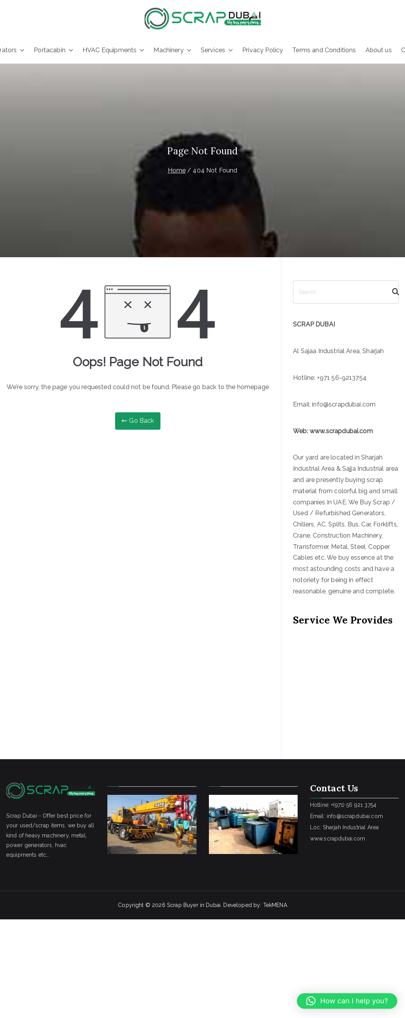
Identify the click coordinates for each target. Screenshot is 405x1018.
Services (217, 50)
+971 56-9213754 (342, 377)
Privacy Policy (262, 50)
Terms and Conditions (324, 50)
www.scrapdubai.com (341, 431)
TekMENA (275, 905)
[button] (20, 50)
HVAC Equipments (113, 50)
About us (378, 50)
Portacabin (53, 50)
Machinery (172, 50)
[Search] (392, 292)
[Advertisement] (333, 681)
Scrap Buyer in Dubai (194, 905)
